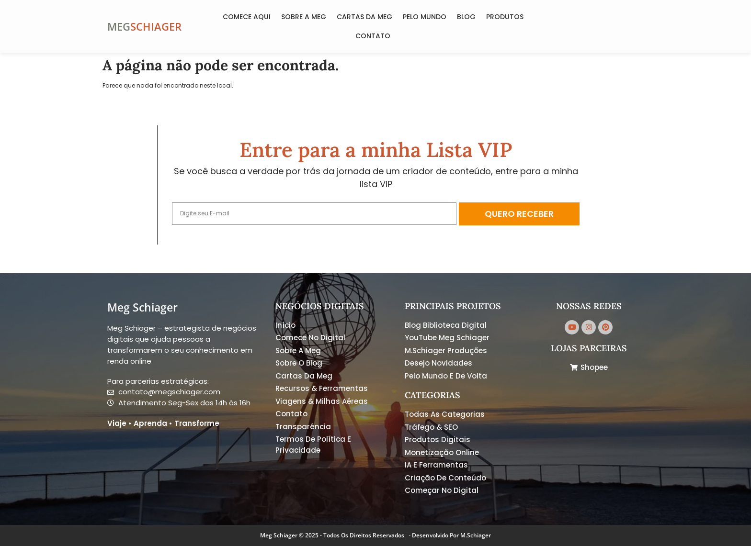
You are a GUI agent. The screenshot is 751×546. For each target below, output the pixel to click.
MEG (118, 26)
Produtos (504, 17)
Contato (372, 36)
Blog (466, 17)
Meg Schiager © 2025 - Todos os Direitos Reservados (332, 535)
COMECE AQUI (247, 17)
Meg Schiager (142, 307)
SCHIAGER (156, 26)
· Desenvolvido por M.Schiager (450, 535)
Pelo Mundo (424, 17)
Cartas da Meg (364, 17)
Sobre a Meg (303, 17)
